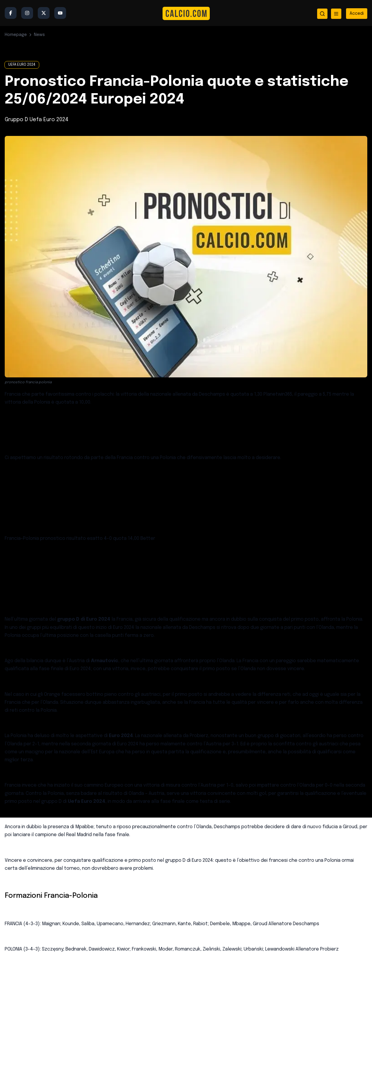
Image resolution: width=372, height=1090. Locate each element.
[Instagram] (27, 13)
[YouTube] (60, 13)
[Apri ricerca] (322, 14)
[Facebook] (11, 13)
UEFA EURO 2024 (21, 65)
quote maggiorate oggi (89, 483)
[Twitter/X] (44, 13)
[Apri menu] (336, 14)
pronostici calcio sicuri (96, 563)
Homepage (16, 35)
